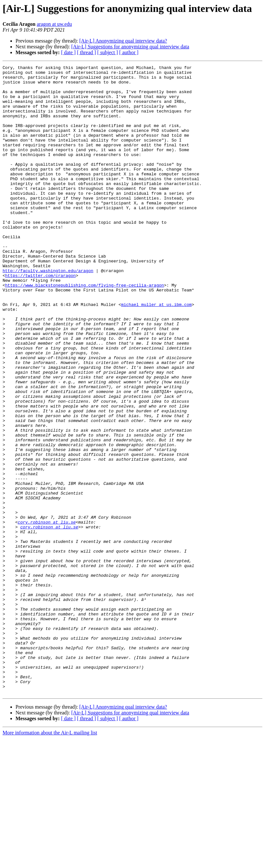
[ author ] (129, 52)
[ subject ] (107, 52)
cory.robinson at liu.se (47, 614)
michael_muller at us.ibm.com (156, 353)
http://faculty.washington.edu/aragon (48, 312)
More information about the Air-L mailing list (50, 858)
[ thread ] (86, 52)
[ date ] (68, 52)
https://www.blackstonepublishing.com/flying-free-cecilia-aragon (84, 329)
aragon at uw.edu (54, 24)
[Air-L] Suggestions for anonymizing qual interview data (130, 46)
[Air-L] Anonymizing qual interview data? (123, 41)
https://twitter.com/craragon (40, 318)
